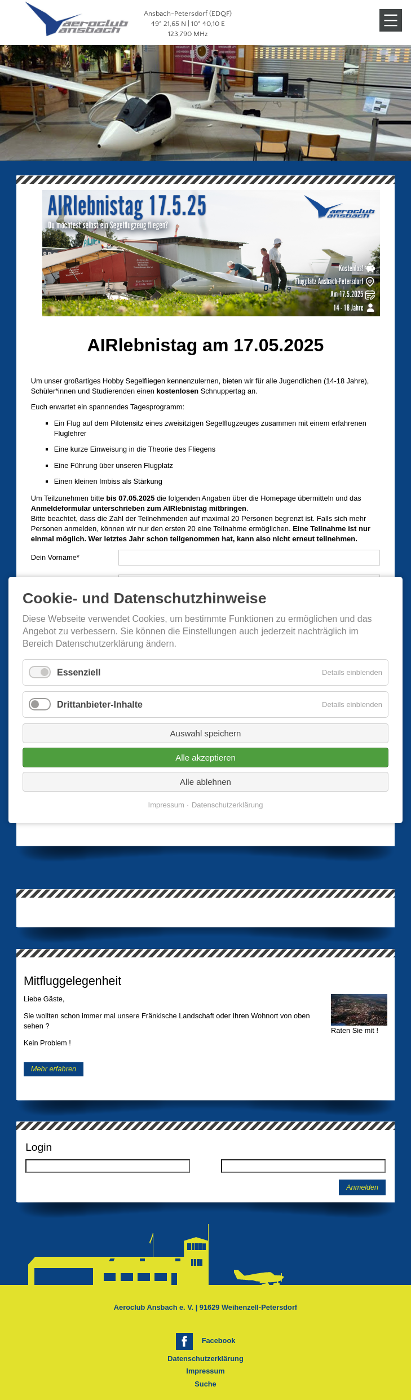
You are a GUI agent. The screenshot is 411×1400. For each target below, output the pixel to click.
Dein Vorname (55, 558)
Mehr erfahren (53, 1069)
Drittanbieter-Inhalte (100, 704)
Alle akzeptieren (205, 757)
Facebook (219, 1340)
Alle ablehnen (205, 782)
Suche (205, 1384)
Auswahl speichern (205, 733)
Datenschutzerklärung (205, 1358)
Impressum (205, 1371)
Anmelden (362, 1187)
